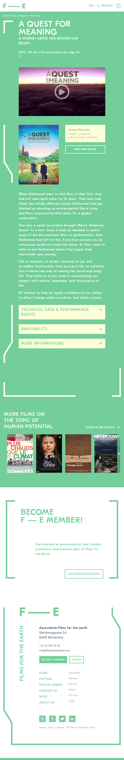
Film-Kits (73, 699)
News (43, 699)
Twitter (62, 721)
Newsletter (75, 676)
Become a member (57, 662)
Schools (73, 688)
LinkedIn (72, 721)
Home (6, 16)
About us (47, 704)
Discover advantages (76, 574)
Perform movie (85, 150)
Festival (46, 682)
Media (72, 693)
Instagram (42, 721)
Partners (73, 682)
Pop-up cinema (51, 688)
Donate (87, 662)
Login (72, 705)
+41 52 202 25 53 (52, 647)
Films (13, 16)
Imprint (60, 729)
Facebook (52, 721)
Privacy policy (46, 729)
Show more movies (98, 427)
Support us (48, 693)
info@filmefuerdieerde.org (58, 651)
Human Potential (79, 129)
